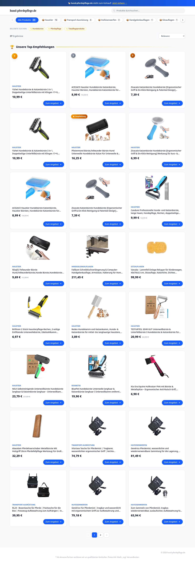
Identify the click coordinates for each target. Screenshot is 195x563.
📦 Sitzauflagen (168, 20)
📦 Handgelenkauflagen (140, 20)
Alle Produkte (27, 20)
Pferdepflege (54, 28)
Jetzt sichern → (119, 3)
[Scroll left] (12, 20)
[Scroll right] (182, 20)
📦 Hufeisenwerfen (109, 20)
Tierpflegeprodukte (75, 28)
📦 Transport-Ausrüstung (78, 20)
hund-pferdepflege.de (23, 10)
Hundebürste (36, 28)
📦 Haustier (50, 20)
